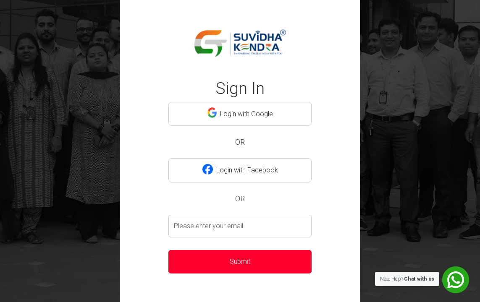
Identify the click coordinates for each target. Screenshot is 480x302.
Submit (240, 262)
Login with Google (240, 112)
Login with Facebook (240, 169)
